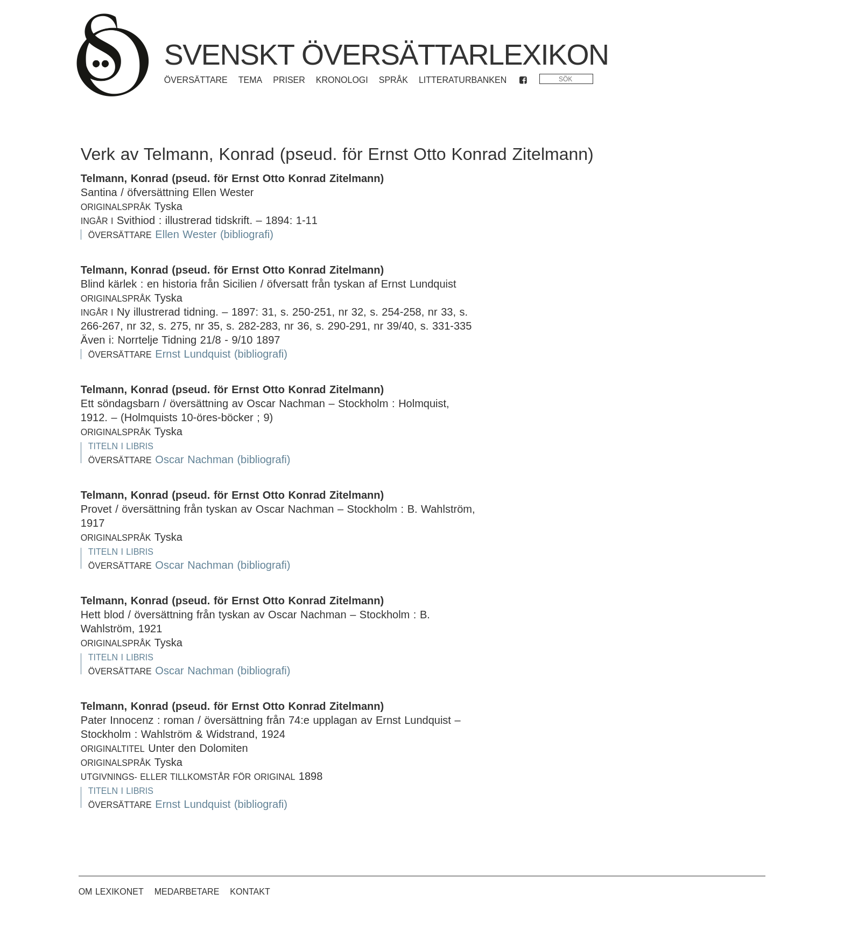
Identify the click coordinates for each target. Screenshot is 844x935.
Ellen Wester (185, 234)
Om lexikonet (111, 891)
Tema (250, 80)
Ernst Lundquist (192, 354)
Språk (393, 80)
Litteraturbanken (463, 80)
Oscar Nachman (194, 459)
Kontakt (250, 891)
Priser (289, 80)
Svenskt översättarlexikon (386, 54)
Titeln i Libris (120, 446)
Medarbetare (187, 891)
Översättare (196, 80)
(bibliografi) (246, 234)
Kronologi (342, 80)
